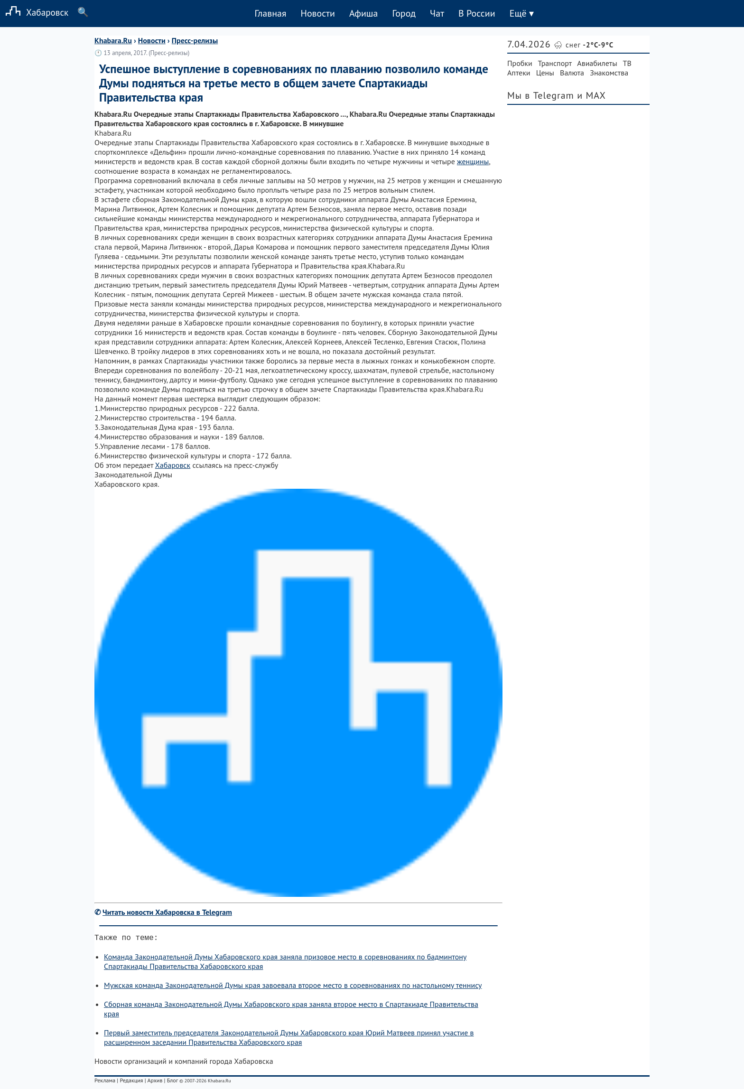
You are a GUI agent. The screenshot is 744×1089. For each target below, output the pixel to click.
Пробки (519, 63)
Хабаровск (34, 12)
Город (404, 13)
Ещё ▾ (522, 13)
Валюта (572, 72)
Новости (317, 13)
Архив (154, 1082)
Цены (545, 72)
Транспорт (555, 63)
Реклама (104, 1082)
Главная (270, 13)
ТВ (627, 63)
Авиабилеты (597, 63)
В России (476, 13)
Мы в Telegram (540, 95)
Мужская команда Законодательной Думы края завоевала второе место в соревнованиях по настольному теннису (293, 987)
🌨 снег (584, 44)
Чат (437, 13)
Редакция (131, 1082)
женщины (473, 161)
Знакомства (609, 72)
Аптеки (518, 72)
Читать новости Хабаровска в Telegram (167, 912)
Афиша (363, 13)
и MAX (591, 95)
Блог (172, 1082)
